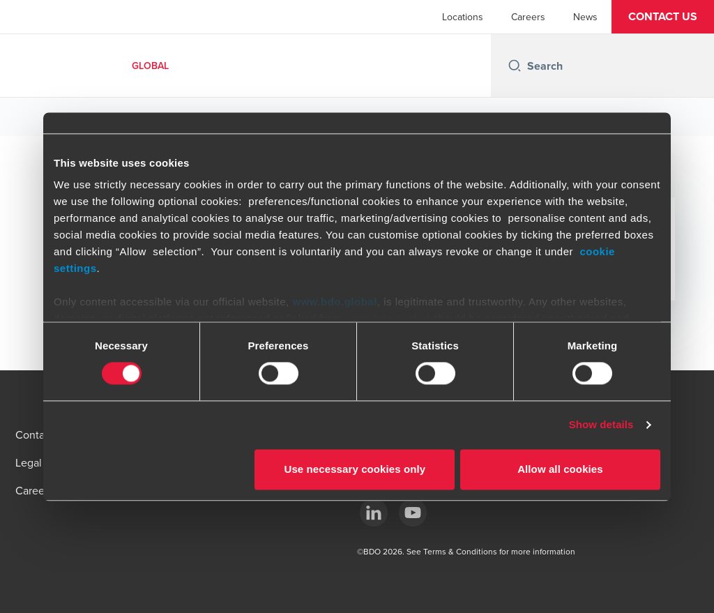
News (585, 17)
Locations (462, 17)
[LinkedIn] (373, 512)
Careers (528, 17)
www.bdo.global (334, 302)
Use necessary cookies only (355, 469)
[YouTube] (413, 512)
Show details (601, 425)
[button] (663, 16)
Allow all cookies (560, 469)
